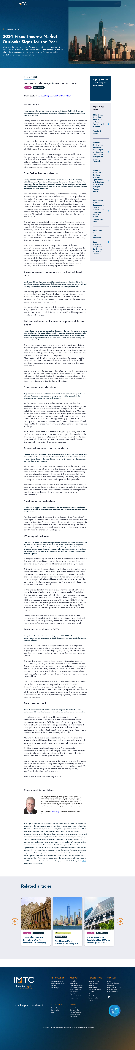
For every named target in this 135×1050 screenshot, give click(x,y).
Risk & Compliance (76, 987)
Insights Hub (93, 987)
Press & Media (93, 998)
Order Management (76, 985)
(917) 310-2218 (112, 989)
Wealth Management (58, 983)
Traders (74, 83)
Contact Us (55, 1010)
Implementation (94, 981)
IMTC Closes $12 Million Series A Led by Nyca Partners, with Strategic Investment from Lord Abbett (98, 124)
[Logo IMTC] (24, 4)
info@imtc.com (112, 991)
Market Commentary (63, 933)
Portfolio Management (74, 982)
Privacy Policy (74, 1008)
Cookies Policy (74, 1010)
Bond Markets (38, 87)
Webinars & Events (95, 989)
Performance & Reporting (75, 993)
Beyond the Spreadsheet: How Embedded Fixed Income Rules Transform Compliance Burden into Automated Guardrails (98, 242)
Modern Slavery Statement (75, 1015)
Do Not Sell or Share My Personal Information (79, 1027)
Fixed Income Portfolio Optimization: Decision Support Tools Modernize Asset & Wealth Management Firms (98, 210)
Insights (28, 87)
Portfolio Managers (43, 83)
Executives (28, 83)
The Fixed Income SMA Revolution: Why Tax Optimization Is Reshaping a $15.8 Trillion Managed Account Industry (98, 180)
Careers (91, 1000)
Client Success (93, 983)
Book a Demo (55, 1008)
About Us (92, 992)
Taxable (53, 985)
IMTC (84, 861)
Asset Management (57, 981)
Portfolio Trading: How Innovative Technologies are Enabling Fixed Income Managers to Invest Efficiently (98, 151)
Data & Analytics (75, 989)
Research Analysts (61, 83)
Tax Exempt (55, 987)
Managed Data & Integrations (75, 997)
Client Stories (93, 996)
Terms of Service (75, 1012)
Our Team (92, 994)
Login (53, 1012)
